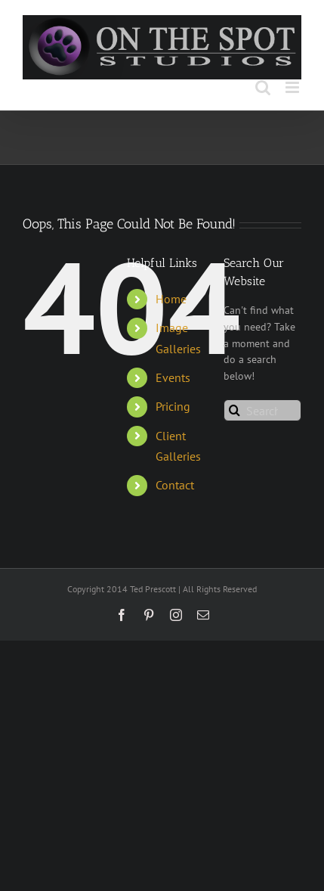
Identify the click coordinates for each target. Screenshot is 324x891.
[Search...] (262, 410)
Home (171, 298)
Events (173, 377)
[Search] (234, 410)
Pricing (173, 406)
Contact (175, 484)
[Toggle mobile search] (262, 87)
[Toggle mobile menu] (293, 87)
